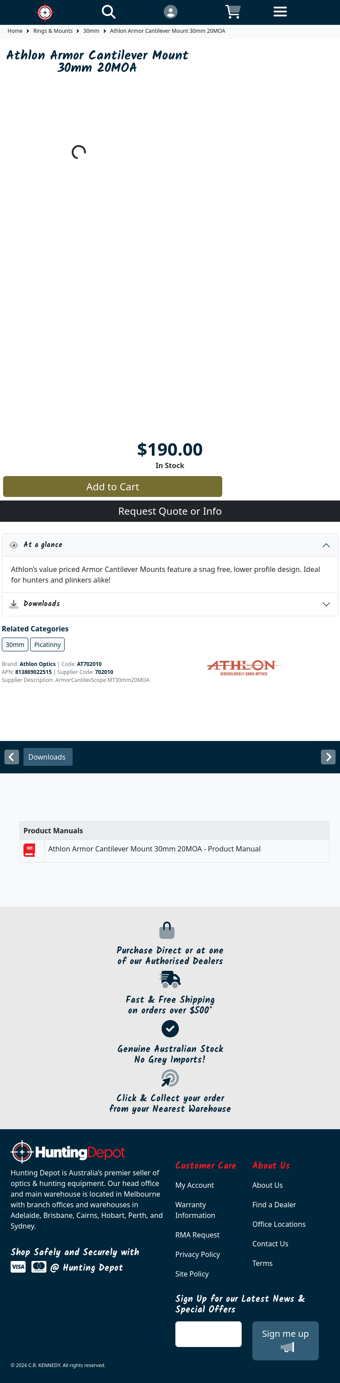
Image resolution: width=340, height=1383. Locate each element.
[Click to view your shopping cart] (233, 11)
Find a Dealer (274, 1205)
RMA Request (197, 1235)
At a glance (35, 545)
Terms (262, 1263)
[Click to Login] (170, 11)
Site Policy (192, 1274)
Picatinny (47, 644)
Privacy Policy (197, 1254)
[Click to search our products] (108, 11)
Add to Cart (112, 486)
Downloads (34, 604)
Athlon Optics (37, 664)
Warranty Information (195, 1210)
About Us (267, 1185)
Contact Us (270, 1244)
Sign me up (285, 1341)
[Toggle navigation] (295, 18)
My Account (194, 1185)
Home (15, 31)
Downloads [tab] (47, 757)
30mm (91, 31)
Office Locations (278, 1224)
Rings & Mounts (53, 31)
